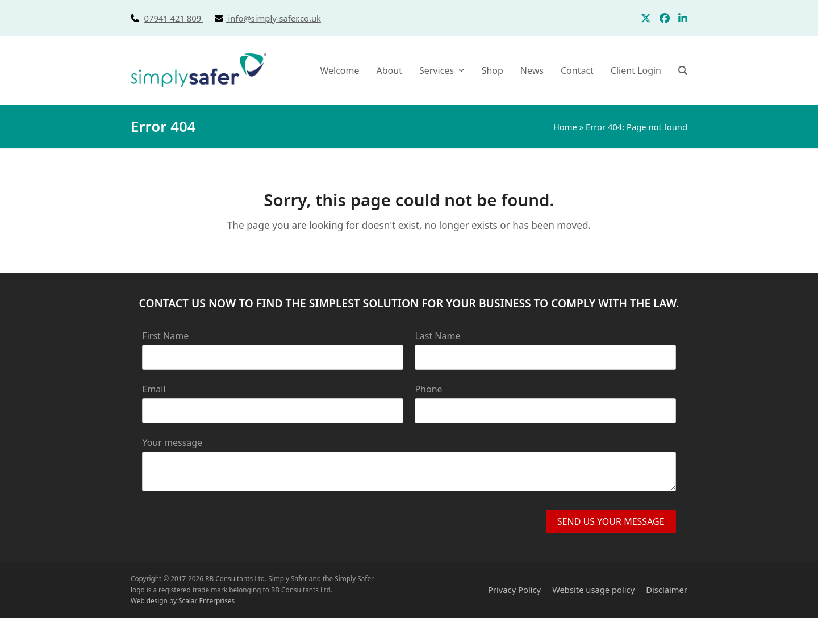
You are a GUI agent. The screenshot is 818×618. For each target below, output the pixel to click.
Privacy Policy (514, 589)
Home (565, 126)
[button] (683, 70)
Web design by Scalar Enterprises (183, 600)
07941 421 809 (186, 18)
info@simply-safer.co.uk (274, 18)
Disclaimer (666, 589)
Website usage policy (593, 589)
